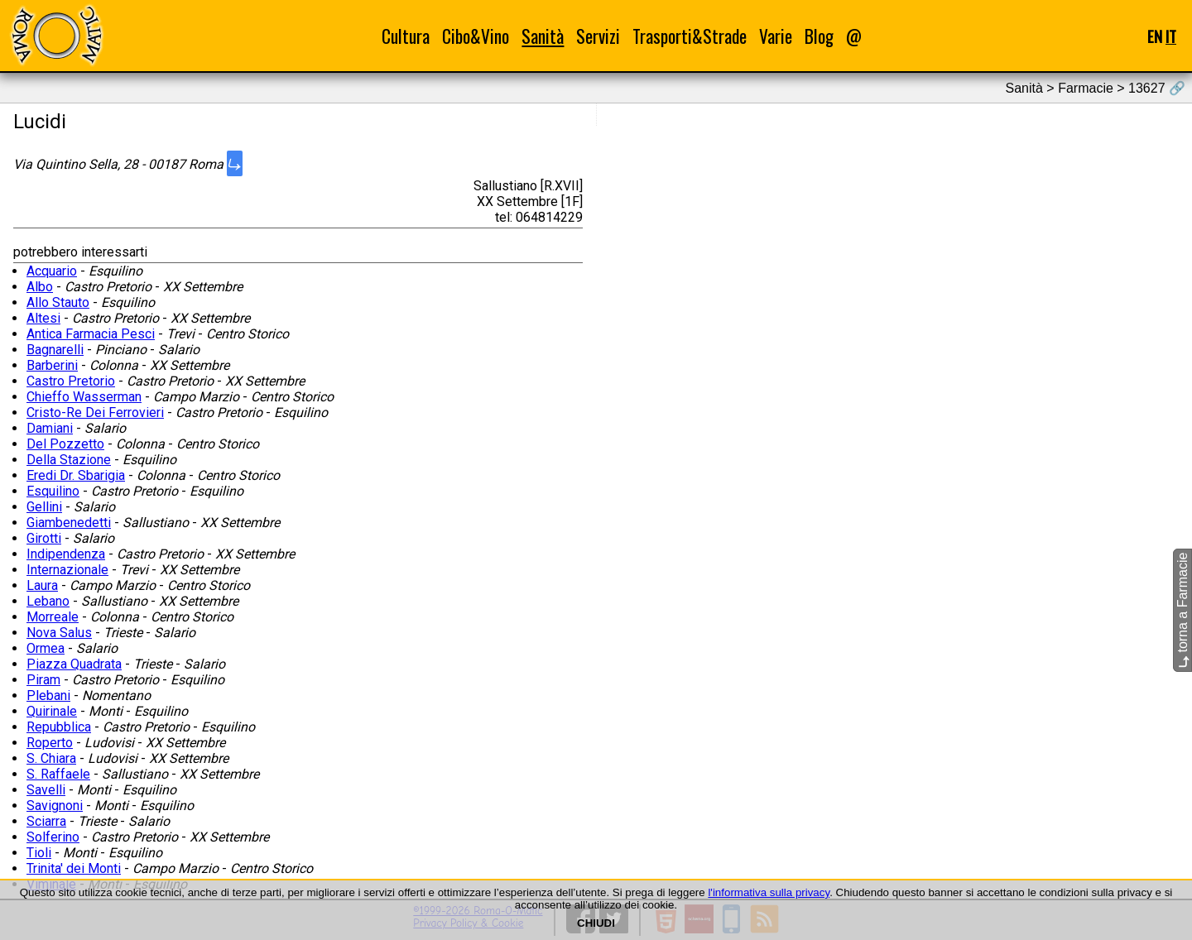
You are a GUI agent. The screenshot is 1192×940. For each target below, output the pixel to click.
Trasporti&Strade (689, 36)
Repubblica (58, 727)
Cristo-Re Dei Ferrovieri (95, 412)
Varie (775, 36)
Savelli (45, 790)
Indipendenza (65, 554)
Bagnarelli (55, 349)
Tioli (38, 853)
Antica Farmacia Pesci (90, 334)
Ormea (45, 648)
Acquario (51, 271)
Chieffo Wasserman (84, 397)
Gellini (44, 507)
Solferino (52, 837)
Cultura (406, 36)
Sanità (543, 36)
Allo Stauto (57, 302)
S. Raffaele (58, 774)
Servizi (598, 36)
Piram (43, 680)
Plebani (48, 695)
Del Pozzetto (65, 444)
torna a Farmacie (1182, 610)
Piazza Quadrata (74, 664)
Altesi (43, 318)
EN (1154, 36)
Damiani (49, 428)
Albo (39, 287)
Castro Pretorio (70, 381)
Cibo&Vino (475, 36)
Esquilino (52, 491)
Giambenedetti (68, 522)
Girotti (43, 538)
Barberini (52, 365)
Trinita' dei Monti (73, 868)
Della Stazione (68, 460)
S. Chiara (51, 758)
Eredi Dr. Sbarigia (75, 475)
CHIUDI (596, 923)
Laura (42, 585)
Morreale (52, 617)
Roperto (49, 743)
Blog (819, 36)
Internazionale (67, 570)
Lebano (48, 601)
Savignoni (54, 805)
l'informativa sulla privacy (768, 892)
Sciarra (46, 821)
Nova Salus (59, 632)
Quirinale (51, 711)
